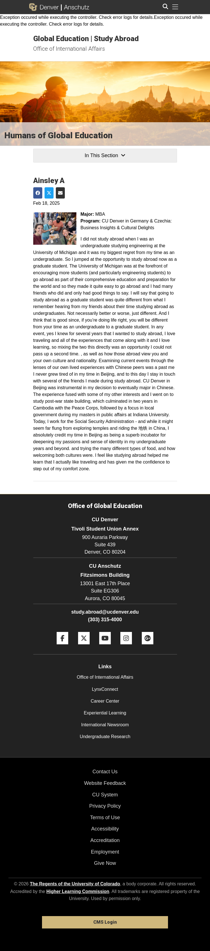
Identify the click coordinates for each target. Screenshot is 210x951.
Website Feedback (105, 783)
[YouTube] (105, 646)
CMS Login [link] (105, 922)
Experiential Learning (105, 713)
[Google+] (148, 646)
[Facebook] (62, 646)
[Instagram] (126, 646)
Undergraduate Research (105, 736)
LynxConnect (105, 689)
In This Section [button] (105, 155)
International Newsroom (105, 724)
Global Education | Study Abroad (86, 38)
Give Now (105, 863)
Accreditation (105, 840)
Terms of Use (105, 817)
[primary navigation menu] (175, 7)
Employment (105, 852)
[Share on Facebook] (37, 193)
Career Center (105, 701)
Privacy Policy (105, 806)
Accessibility (105, 829)
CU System (105, 795)
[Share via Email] (60, 193)
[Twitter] (84, 646)
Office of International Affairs (69, 48)
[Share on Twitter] (49, 193)
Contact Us (105, 771)
